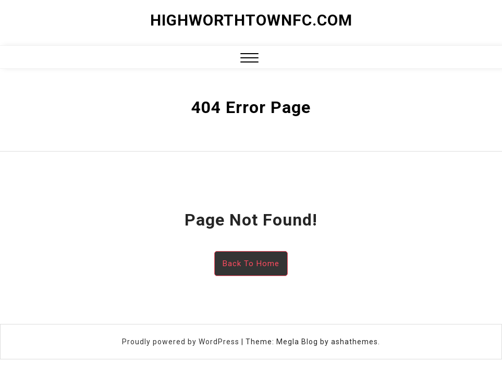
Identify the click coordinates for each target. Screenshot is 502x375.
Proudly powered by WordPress (181, 342)
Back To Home (251, 263)
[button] (249, 59)
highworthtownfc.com (251, 20)
